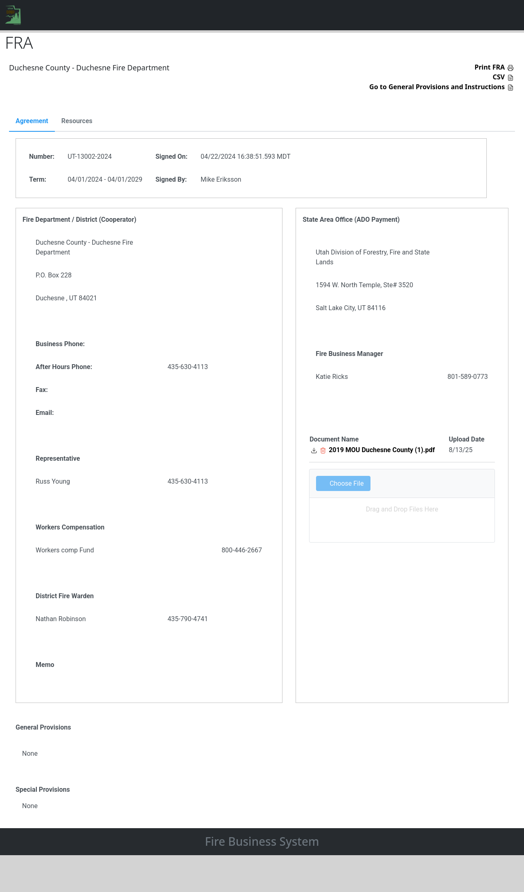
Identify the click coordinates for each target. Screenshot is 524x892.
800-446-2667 (241, 550)
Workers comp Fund (65, 550)
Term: (37, 179)
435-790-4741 (187, 619)
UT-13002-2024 (90, 156)
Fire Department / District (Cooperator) (79, 219)
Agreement (32, 121)
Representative (58, 458)
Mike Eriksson (221, 179)
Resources (77, 121)
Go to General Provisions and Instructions (437, 86)
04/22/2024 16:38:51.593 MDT (246, 156)
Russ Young (53, 481)
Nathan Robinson (61, 619)
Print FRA (489, 67)
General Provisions (43, 727)
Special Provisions (43, 789)
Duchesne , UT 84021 (66, 298)
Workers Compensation (70, 527)
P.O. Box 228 (54, 275)
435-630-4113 (187, 367)
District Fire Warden (65, 596)
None (30, 753)
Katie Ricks (332, 377)
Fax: (42, 390)
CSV (499, 76)
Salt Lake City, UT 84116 (351, 308)
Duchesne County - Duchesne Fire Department (84, 247)
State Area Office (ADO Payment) (351, 219)
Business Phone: (60, 344)
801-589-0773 (467, 377)
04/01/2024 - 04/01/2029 (105, 179)
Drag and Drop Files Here (402, 509)
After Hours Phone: (64, 367)
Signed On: (171, 156)
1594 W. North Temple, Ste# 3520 (364, 285)
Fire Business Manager (349, 354)
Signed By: (171, 179)
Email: (45, 413)
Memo (45, 665)
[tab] (32, 121)
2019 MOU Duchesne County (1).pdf (382, 450)
